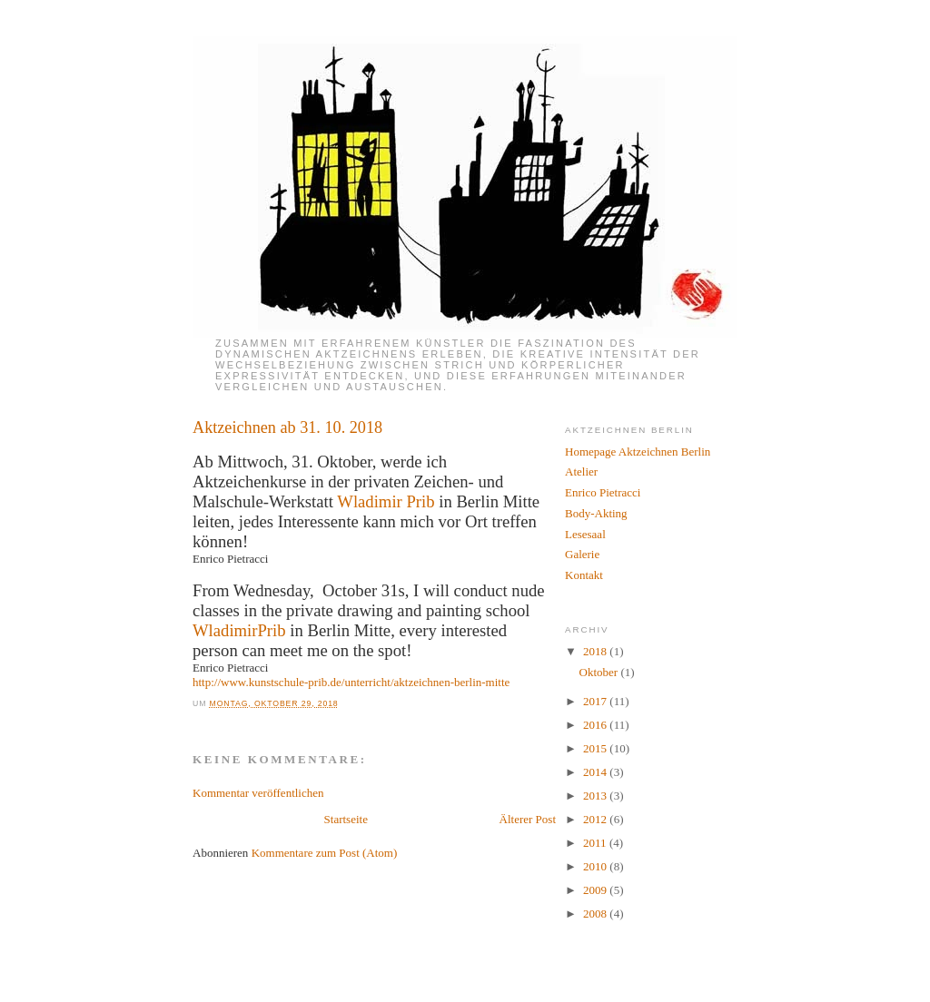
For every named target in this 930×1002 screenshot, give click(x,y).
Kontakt (584, 575)
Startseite (346, 819)
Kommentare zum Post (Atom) (325, 853)
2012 (596, 819)
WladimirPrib (239, 630)
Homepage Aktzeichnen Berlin (637, 451)
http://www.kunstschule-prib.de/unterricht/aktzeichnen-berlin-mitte (351, 682)
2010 (596, 866)
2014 (596, 772)
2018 (596, 651)
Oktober (600, 672)
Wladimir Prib (385, 501)
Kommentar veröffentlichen (258, 793)
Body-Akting (596, 513)
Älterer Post (528, 819)
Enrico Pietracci (602, 492)
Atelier (581, 471)
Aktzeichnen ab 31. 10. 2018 (287, 427)
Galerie (582, 554)
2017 (596, 701)
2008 (596, 913)
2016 (596, 725)
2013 (596, 795)
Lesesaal (585, 534)
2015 (596, 748)
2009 (596, 890)
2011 (596, 843)
